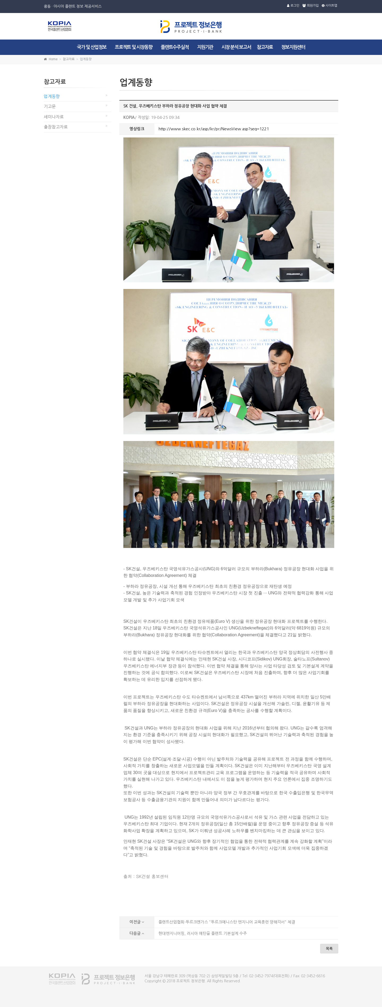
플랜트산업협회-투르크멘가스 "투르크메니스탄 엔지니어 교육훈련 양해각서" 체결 (226, 922)
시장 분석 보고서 (236, 47)
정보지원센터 (293, 47)
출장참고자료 (56, 127)
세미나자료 (54, 117)
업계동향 (52, 96)
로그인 (293, 5)
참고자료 (265, 47)
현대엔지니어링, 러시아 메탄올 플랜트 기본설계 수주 (202, 933)
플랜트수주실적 (175, 47)
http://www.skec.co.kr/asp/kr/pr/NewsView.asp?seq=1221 (213, 129)
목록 (329, 948)
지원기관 (205, 47)
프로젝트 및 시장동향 (133, 47)
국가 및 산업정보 (91, 47)
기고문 (50, 106)
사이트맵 (329, 5)
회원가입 (310, 5)
